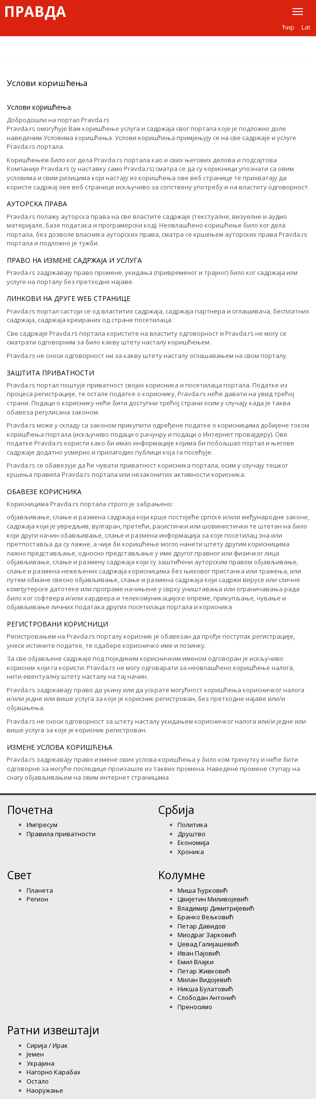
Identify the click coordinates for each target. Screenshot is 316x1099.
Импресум (42, 824)
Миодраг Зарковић (207, 934)
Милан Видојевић (205, 979)
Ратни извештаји (53, 1030)
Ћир (288, 27)
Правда (35, 11)
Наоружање (45, 1090)
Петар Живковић (204, 971)
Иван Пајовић (199, 953)
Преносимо (195, 1006)
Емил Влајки (196, 961)
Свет (19, 875)
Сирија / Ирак (47, 1045)
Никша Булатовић (205, 989)
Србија (176, 809)
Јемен (35, 1054)
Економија (193, 842)
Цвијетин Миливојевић (213, 899)
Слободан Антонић (207, 997)
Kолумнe (181, 875)
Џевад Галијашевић (208, 944)
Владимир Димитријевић (216, 908)
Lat (306, 27)
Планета (40, 890)
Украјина (41, 1063)
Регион (37, 899)
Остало (38, 1081)
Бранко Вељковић (206, 917)
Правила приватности (61, 833)
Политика (192, 824)
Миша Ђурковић (203, 890)
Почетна (30, 809)
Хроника (191, 851)
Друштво (192, 833)
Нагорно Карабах (54, 1072)
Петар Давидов (202, 926)
